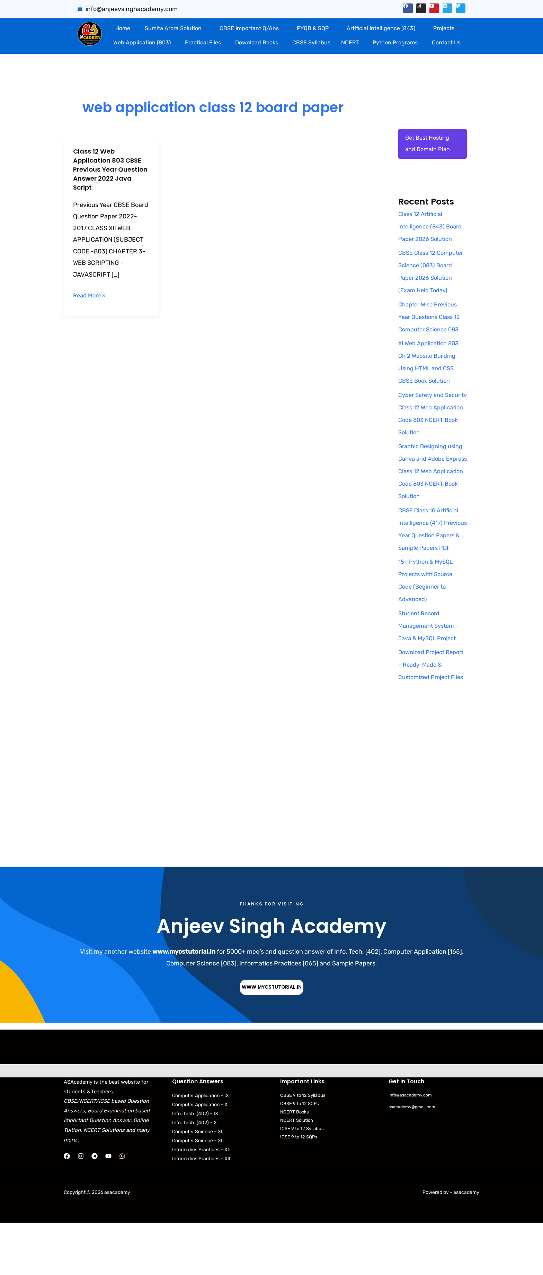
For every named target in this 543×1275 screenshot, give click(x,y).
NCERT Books (294, 1164)
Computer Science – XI (197, 1184)
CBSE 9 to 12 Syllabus (303, 1147)
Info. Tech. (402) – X (194, 1175)
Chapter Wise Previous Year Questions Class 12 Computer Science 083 (432, 344)
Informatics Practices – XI (200, 1202)
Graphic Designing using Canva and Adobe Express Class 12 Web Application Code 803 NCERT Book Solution (432, 498)
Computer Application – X (200, 1157)
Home (122, 28)
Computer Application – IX (200, 1148)
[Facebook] (67, 1209)
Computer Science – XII (198, 1193)
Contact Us (446, 42)
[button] (175, 28)
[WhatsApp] (122, 1209)
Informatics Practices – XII (201, 1211)
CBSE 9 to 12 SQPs (299, 1156)
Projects (443, 28)
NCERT (350, 42)
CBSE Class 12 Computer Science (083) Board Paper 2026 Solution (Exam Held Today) (428, 292)
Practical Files (203, 42)
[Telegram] (94, 1209)
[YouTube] (108, 1209)
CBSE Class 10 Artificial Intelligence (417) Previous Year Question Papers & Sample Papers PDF (431, 562)
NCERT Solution (296, 1173)
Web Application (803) (142, 42)
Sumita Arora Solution (173, 28)
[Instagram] (81, 1209)
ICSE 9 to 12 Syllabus (302, 1181)
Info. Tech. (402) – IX (195, 1166)
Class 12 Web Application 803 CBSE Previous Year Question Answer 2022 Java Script (110, 169)
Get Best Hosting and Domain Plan (429, 145)
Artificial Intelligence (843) (381, 28)
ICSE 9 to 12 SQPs (298, 1189)
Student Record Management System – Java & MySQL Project (431, 665)
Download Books (256, 42)
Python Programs (395, 42)
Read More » (91, 294)
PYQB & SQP (313, 28)
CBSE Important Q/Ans (249, 28)
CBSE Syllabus (311, 42)
